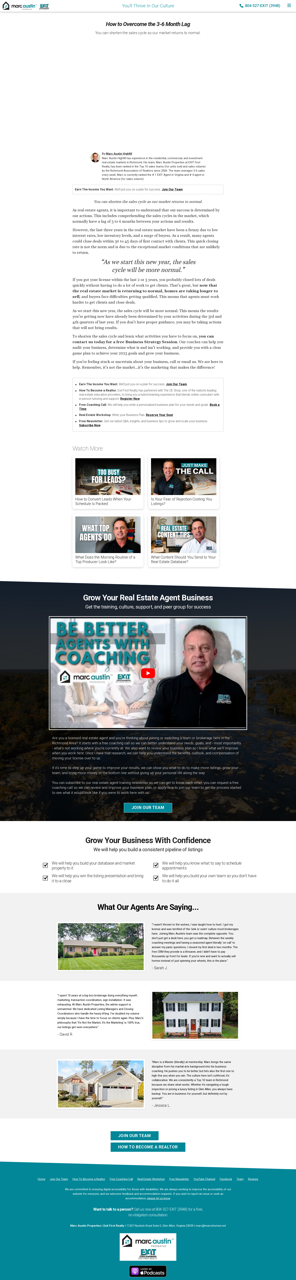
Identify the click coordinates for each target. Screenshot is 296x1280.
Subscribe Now (89, 425)
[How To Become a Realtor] (88, 1179)
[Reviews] (253, 1179)
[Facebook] (226, 1179)
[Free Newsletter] (179, 1179)
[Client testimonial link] (100, 946)
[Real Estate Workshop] (151, 1179)
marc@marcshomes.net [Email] (211, 1225)
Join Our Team (172, 189)
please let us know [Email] (158, 1198)
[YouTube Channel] (204, 1179)
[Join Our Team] (59, 1179)
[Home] (24, 5)
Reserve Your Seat (159, 415)
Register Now (130, 399)
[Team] (240, 1179)
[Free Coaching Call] (121, 1179)
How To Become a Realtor (148, 1147)
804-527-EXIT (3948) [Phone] (260, 5)
